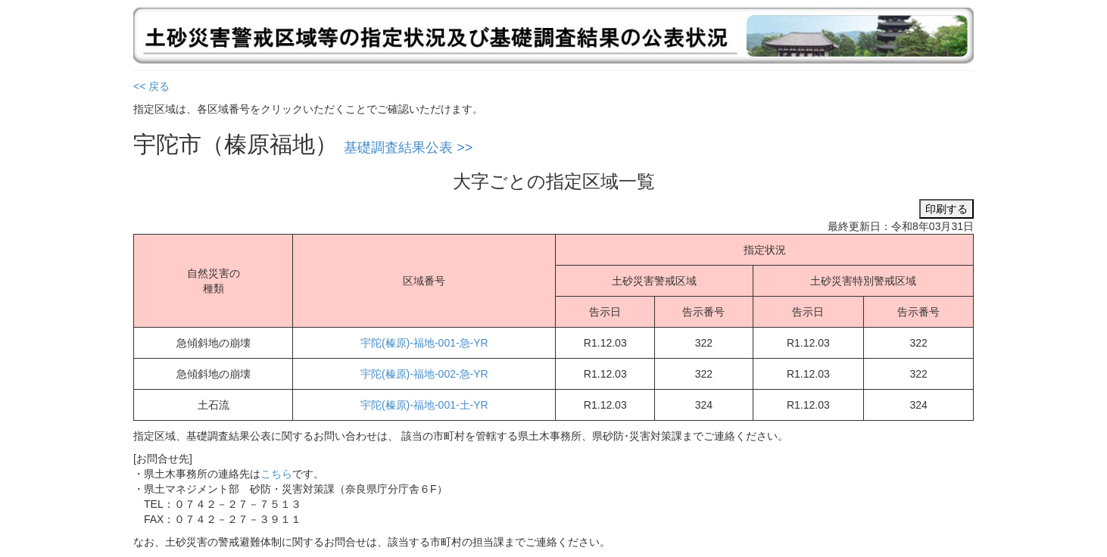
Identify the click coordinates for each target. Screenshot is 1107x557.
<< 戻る (151, 86)
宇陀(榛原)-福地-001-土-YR (424, 405)
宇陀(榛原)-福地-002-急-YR (424, 374)
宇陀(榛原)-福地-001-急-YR (424, 343)
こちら (276, 474)
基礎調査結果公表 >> (408, 147)
